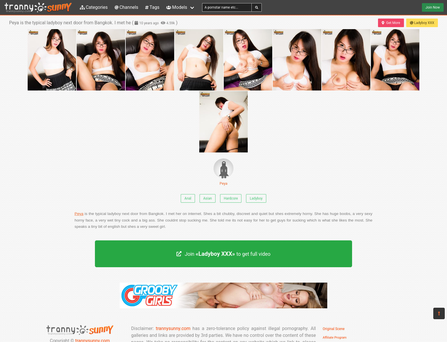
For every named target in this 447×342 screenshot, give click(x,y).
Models (176, 7)
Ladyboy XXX (422, 23)
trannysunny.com (173, 328)
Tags (152, 7)
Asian (207, 198)
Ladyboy (256, 198)
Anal (187, 198)
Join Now (433, 7)
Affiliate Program (335, 337)
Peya (223, 172)
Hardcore (231, 198)
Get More (391, 23)
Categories (94, 7)
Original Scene (334, 329)
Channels (126, 7)
